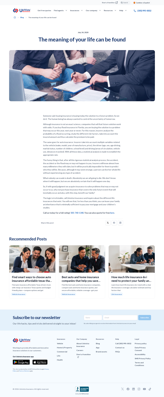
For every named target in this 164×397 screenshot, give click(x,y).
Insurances (61, 339)
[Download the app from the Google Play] (21, 362)
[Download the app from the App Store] (39, 362)
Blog (22, 17)
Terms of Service (24, 371)
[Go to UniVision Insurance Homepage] (22, 10)
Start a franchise (110, 2)
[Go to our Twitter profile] (122, 389)
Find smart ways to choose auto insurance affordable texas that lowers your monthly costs (31, 280)
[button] (107, 222)
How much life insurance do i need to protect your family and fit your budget (131, 280)
